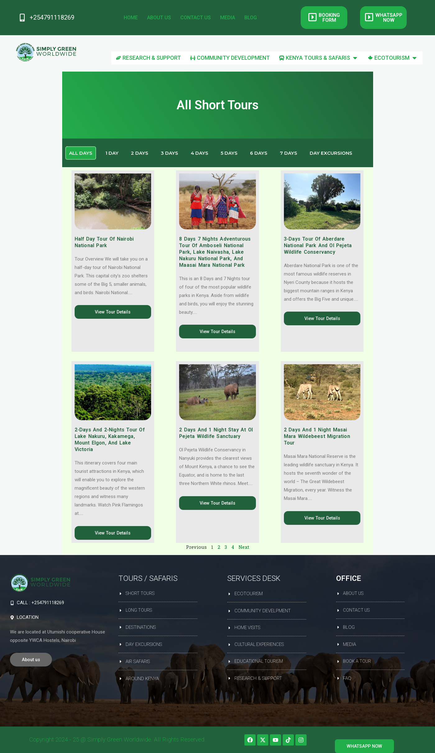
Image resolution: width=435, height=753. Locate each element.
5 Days (229, 153)
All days (80, 153)
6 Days (258, 153)
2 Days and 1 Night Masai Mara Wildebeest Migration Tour (317, 436)
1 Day (111, 153)
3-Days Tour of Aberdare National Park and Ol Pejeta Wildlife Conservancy (318, 245)
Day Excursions (331, 153)
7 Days (288, 153)
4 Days (199, 153)
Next (244, 547)
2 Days (139, 153)
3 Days (169, 153)
